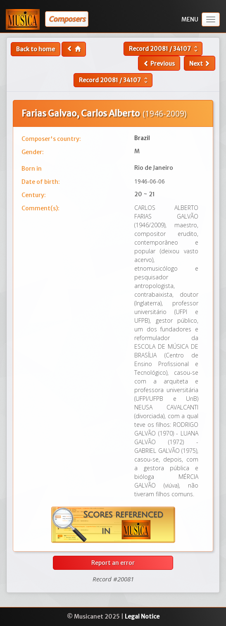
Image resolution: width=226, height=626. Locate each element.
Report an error (113, 562)
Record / (164, 48)
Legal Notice (142, 616)
